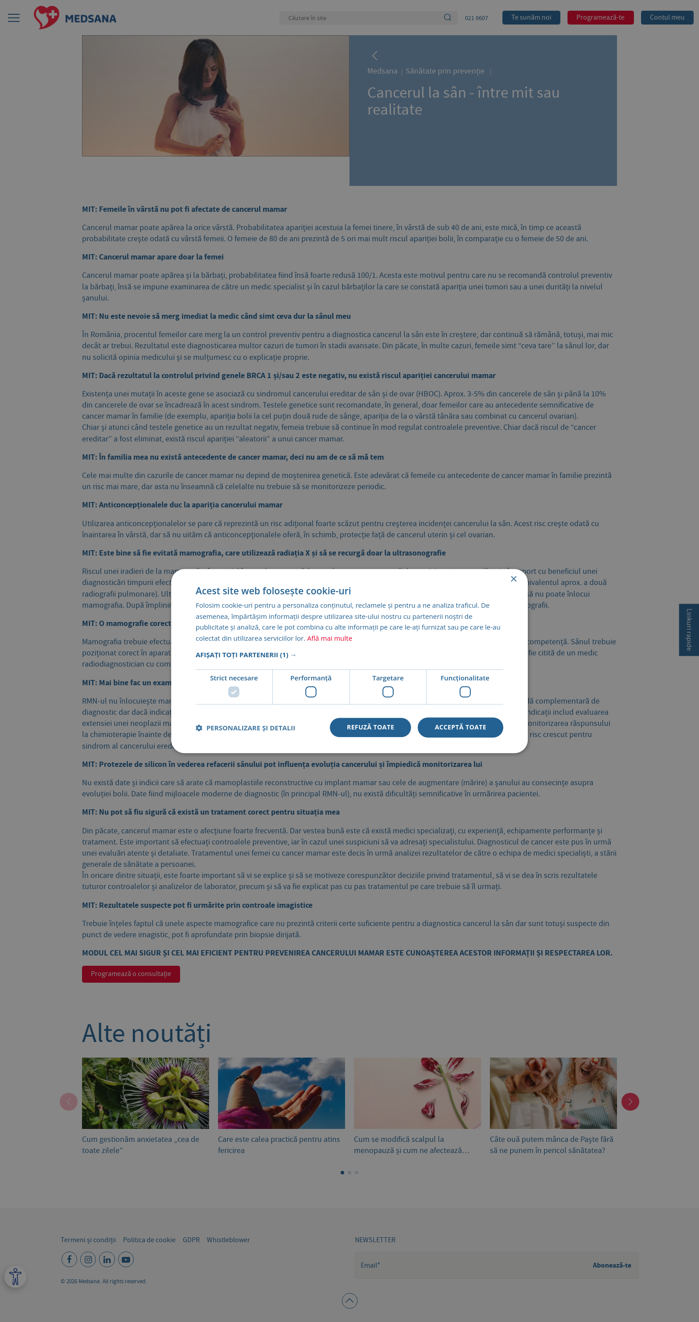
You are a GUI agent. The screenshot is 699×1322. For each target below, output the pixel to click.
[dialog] (349, 661)
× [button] (513, 579)
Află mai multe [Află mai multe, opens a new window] (329, 638)
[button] (349, 655)
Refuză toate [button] (370, 727)
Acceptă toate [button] (460, 727)
